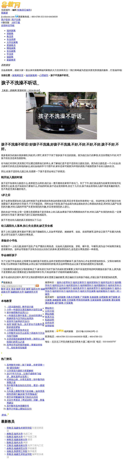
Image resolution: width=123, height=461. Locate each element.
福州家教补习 (103, 291)
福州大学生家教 (88, 291)
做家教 (10, 57)
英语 (13, 289)
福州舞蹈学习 (51, 288)
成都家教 (56, 300)
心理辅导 (43, 75)
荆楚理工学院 (17, 451)
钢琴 (28, 289)
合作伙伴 (49, 323)
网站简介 (49, 308)
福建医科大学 (17, 292)
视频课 (4, 13)
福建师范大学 (31, 292)
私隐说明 (49, 320)
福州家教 (11, 30)
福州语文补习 (59, 285)
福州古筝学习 (79, 282)
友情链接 (49, 325)
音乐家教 (11, 51)
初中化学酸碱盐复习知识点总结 (22, 397)
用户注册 (16, 19)
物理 (18, 289)
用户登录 (5, 19)
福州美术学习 (79, 288)
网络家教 (11, 48)
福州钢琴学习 (65, 288)
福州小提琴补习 (64, 282)
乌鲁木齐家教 (73, 297)
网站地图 (49, 314)
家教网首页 (17, 75)
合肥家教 (103, 297)
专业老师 (11, 39)
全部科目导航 (7, 25)
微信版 (5, 22)
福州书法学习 (107, 282)
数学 (3, 289)
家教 (64, 300)
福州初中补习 (59, 291)
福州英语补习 (73, 285)
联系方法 (49, 317)
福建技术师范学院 (19, 428)
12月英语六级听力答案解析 (20, 371)
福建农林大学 (17, 439)
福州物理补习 (87, 285)
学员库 (10, 54)
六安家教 (68, 303)
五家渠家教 (95, 300)
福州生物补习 (107, 288)
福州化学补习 (114, 285)
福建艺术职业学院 (19, 454)
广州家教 (84, 297)
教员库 (10, 36)
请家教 (10, 33)
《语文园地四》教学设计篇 (20, 307)
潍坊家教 (49, 303)
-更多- (4, 415)
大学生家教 (12, 42)
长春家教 (94, 297)
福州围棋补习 (100, 285)
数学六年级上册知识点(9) (19, 409)
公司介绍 (49, 311)
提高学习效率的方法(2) (18, 321)
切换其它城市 (24, 10)
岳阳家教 (106, 300)
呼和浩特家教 (83, 300)
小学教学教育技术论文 (18, 330)
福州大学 (35, 289)
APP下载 (16, 22)
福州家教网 (31, 75)
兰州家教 (71, 300)
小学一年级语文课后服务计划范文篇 (24, 309)
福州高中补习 (73, 291)
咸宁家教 (59, 303)
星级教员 (11, 45)
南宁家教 (113, 297)
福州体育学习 (93, 288)
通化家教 (115, 300)
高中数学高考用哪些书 (18, 406)
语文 (8, 289)
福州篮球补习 (93, 282)
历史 (23, 289)
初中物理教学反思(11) (17, 312)
